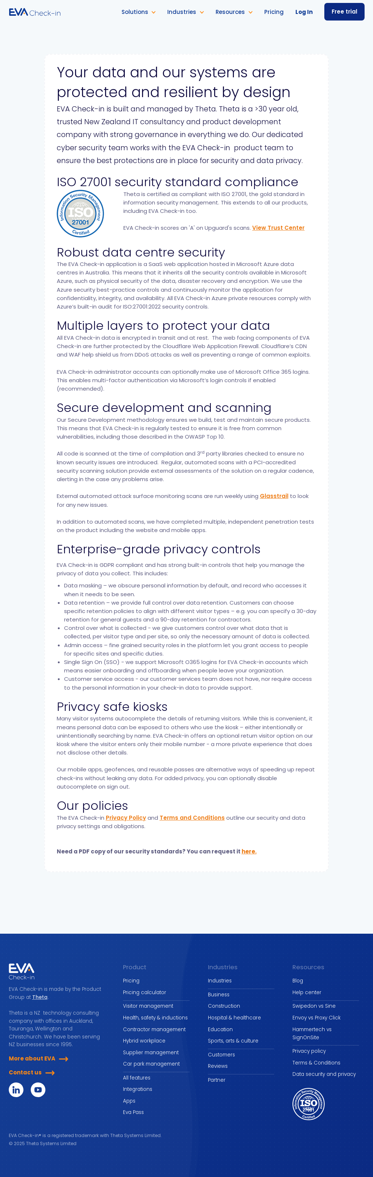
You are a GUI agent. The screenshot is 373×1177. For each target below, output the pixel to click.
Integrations (137, 1089)
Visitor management (148, 1006)
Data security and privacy (324, 1074)
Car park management (151, 1063)
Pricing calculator (144, 992)
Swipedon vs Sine (314, 1006)
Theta (40, 997)
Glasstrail (274, 496)
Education (220, 1029)
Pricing (131, 980)
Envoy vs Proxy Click (316, 1017)
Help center (306, 992)
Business (219, 994)
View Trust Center (278, 228)
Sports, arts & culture (233, 1040)
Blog (297, 980)
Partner (216, 1080)
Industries (220, 980)
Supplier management (151, 1052)
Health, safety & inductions (155, 1017)
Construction (224, 1006)
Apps (129, 1100)
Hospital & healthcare (234, 1017)
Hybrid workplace (144, 1040)
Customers (221, 1054)
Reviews (218, 1066)
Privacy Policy (126, 818)
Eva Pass (133, 1112)
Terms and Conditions (192, 818)
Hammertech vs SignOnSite (312, 1033)
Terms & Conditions (316, 1062)
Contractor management (154, 1029)
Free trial (344, 11)
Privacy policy (309, 1051)
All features (136, 1077)
